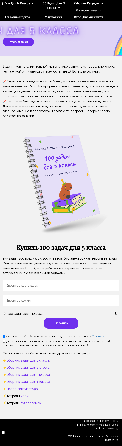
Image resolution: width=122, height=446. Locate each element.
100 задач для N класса (53, 6)
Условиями (99, 336)
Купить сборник (18, 41)
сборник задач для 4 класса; (28, 382)
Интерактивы (86, 10)
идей (25, 396)
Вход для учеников (88, 17)
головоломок (31, 403)
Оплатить (61, 323)
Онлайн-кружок (17, 17)
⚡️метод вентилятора (20, 389)
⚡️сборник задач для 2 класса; (26, 367)
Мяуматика (53, 17)
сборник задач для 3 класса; (28, 374)
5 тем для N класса (15, 3)
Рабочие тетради (86, 3)
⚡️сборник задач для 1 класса (26, 360)
